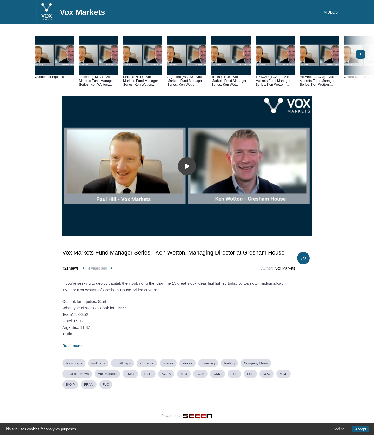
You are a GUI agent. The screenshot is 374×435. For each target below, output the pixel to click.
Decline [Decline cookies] (338, 429)
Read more (72, 345)
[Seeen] (197, 415)
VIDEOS (331, 12)
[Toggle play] (187, 166)
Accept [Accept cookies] (360, 429)
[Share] (303, 258)
